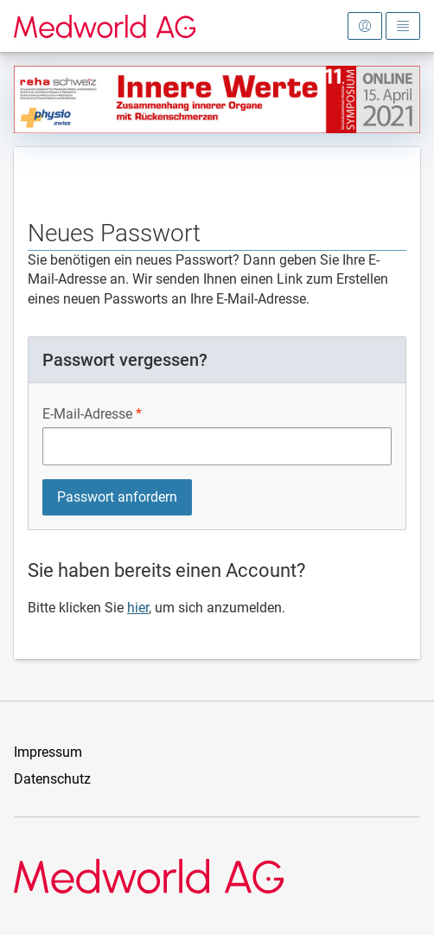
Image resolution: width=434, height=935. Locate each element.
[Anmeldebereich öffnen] (365, 26)
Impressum (48, 752)
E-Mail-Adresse (87, 414)
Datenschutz (52, 779)
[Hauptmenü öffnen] (403, 26)
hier (138, 607)
